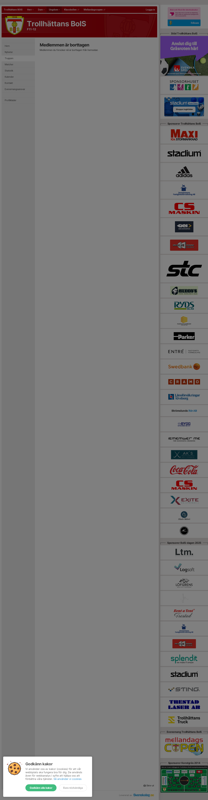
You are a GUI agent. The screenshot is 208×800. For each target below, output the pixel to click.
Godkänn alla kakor (41, 787)
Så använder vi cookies (67, 779)
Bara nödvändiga (73, 787)
